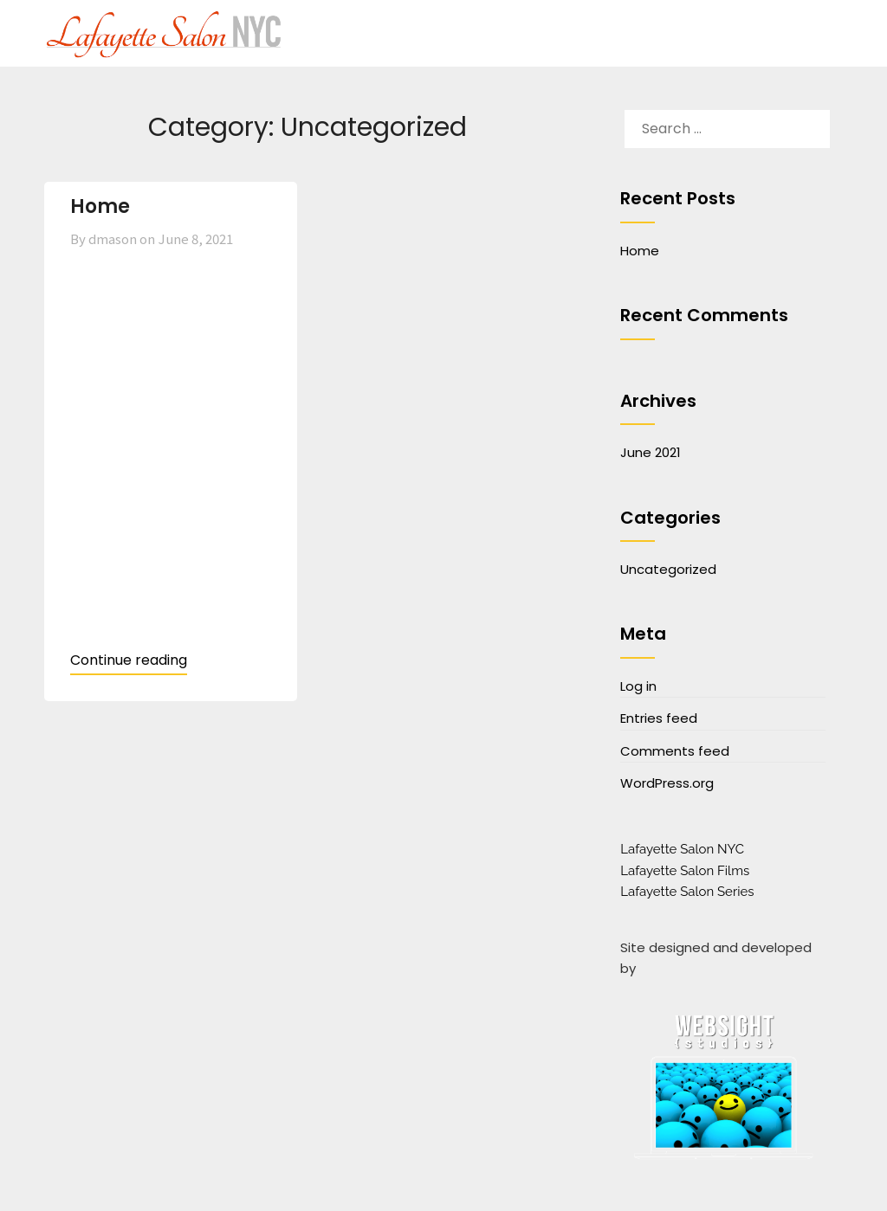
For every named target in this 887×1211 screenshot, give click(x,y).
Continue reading (128, 660)
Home (100, 206)
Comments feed (674, 751)
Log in (638, 686)
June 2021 (650, 452)
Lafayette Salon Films (684, 871)
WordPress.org (667, 783)
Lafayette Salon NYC (682, 849)
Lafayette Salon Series (687, 891)
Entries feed (658, 718)
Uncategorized (668, 569)
